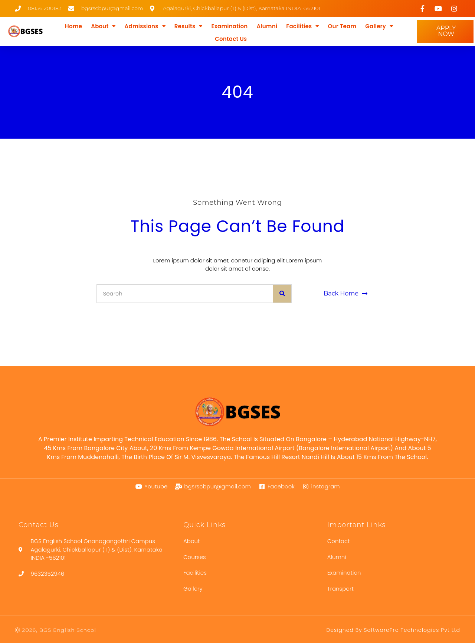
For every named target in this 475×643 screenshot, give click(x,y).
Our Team (342, 26)
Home (73, 26)
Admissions (145, 26)
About (103, 26)
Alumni (266, 26)
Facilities (302, 26)
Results (188, 26)
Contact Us (231, 39)
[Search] (282, 294)
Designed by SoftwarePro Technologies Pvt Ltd (393, 630)
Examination (230, 26)
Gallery (379, 26)
